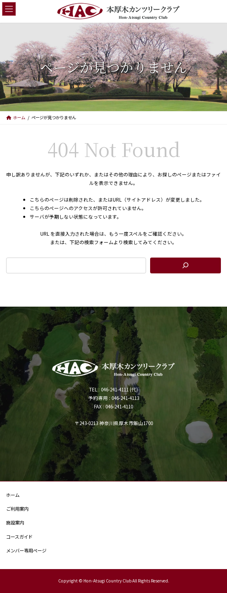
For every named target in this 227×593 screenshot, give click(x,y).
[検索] (185, 265)
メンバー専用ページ (26, 550)
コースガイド (19, 536)
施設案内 (15, 522)
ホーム (13, 495)
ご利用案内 (17, 508)
